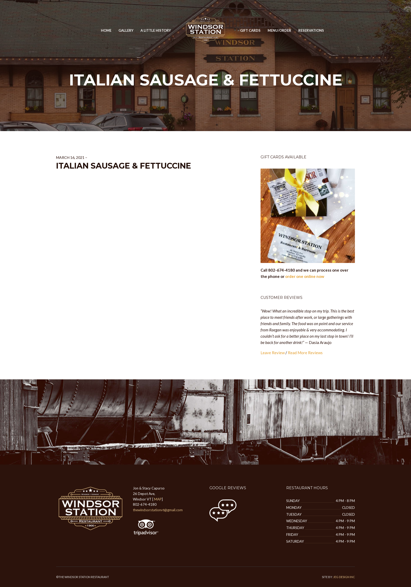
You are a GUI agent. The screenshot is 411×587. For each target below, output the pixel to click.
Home (106, 30)
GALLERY (125, 30)
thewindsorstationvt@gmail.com (158, 510)
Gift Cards (250, 30)
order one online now (304, 276)
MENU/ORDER (279, 30)
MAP (158, 499)
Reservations (311, 30)
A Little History (155, 30)
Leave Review (273, 352)
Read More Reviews (305, 352)
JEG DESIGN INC (344, 577)
